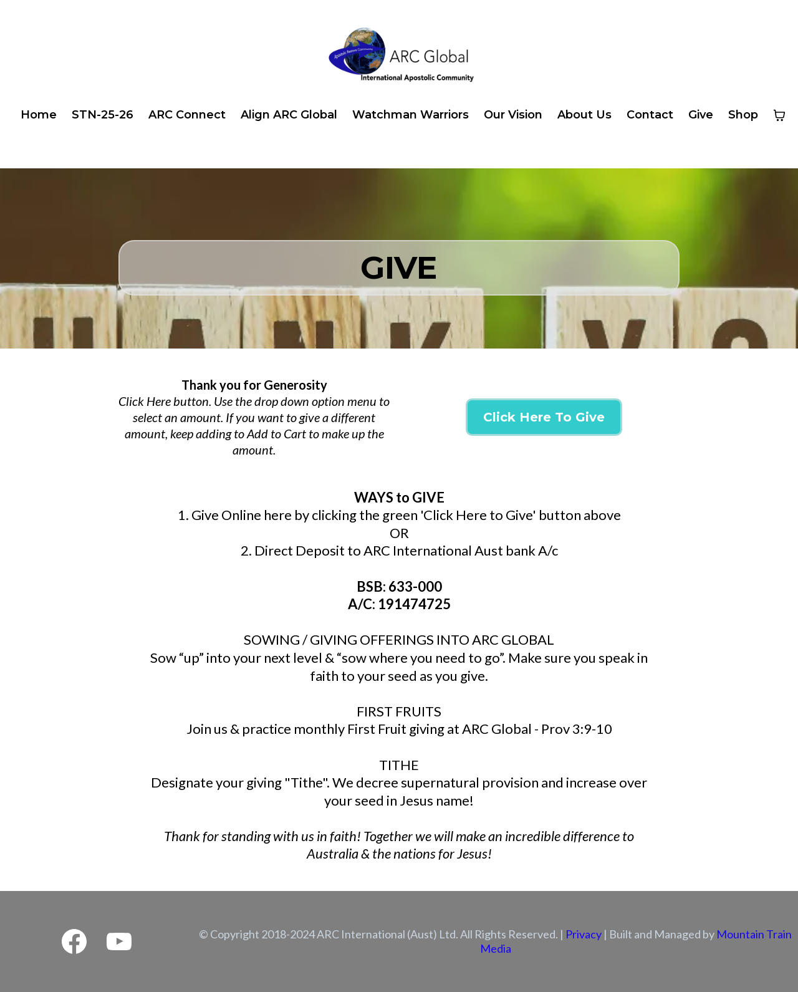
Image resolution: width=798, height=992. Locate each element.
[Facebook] (74, 941)
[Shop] (743, 115)
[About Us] (584, 115)
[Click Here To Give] (544, 417)
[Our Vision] (513, 115)
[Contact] (650, 115)
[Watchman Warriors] (411, 115)
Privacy (583, 934)
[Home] (38, 115)
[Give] (701, 115)
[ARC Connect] (187, 115)
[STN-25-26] (102, 115)
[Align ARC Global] (289, 115)
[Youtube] (119, 941)
